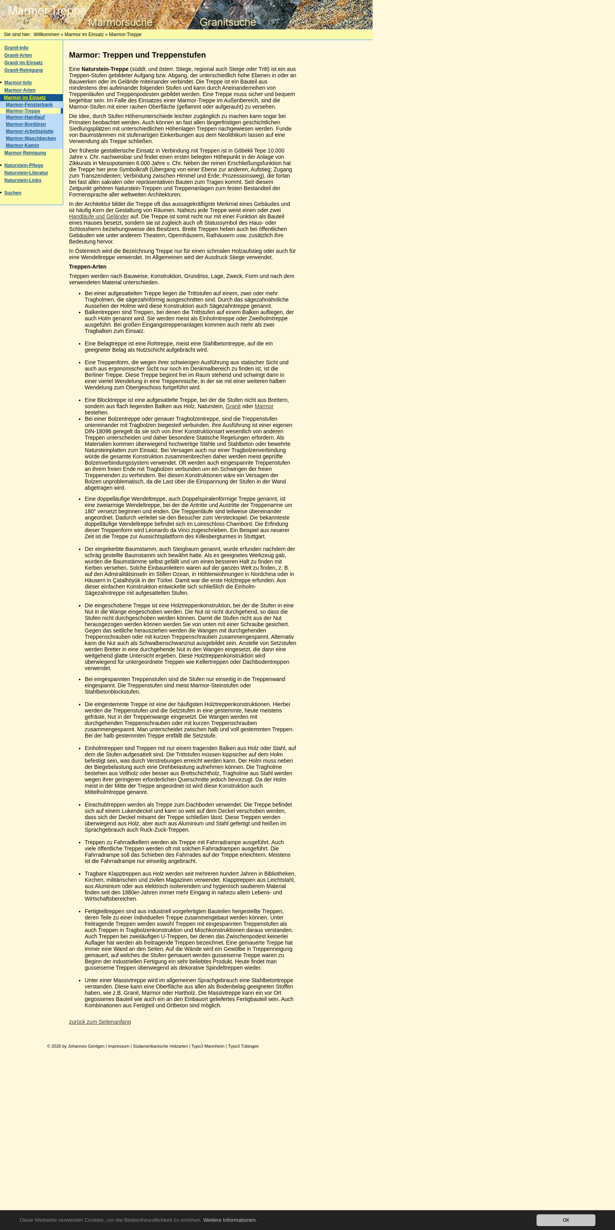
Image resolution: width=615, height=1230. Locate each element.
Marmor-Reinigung (25, 153)
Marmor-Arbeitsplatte (29, 131)
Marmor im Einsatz (84, 34)
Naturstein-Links (23, 180)
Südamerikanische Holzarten (160, 1046)
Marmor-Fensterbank (29, 104)
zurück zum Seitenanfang (100, 1022)
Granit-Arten (18, 55)
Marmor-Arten (19, 90)
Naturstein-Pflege (23, 165)
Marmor (264, 406)
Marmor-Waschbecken (31, 138)
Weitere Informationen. (230, 1221)
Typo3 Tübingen (243, 1046)
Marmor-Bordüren (26, 124)
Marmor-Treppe (23, 111)
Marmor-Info (18, 82)
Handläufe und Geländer (99, 216)
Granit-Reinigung (23, 70)
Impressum (118, 1046)
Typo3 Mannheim (207, 1046)
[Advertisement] (341, 161)
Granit (233, 406)
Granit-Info (16, 48)
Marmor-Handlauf (25, 117)
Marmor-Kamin (22, 145)
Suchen (12, 193)
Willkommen (46, 34)
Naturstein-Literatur (26, 173)
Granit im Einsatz (23, 62)
